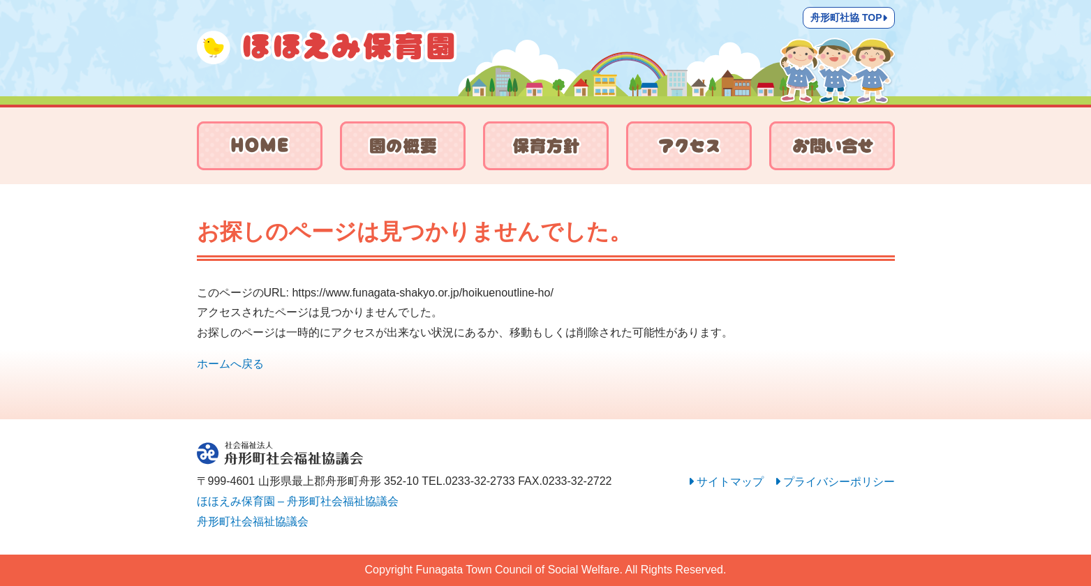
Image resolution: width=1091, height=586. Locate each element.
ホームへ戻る (230, 364)
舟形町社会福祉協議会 (253, 521)
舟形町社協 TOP (848, 17)
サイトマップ (730, 482)
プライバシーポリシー (839, 482)
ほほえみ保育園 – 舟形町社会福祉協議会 (298, 501)
